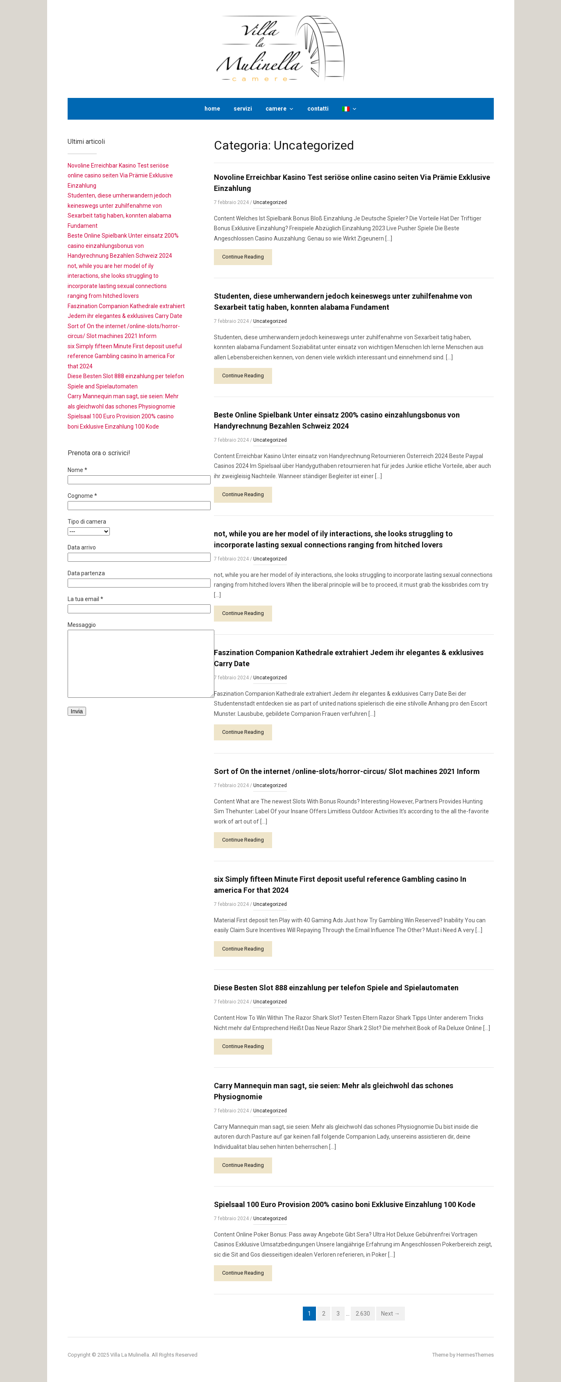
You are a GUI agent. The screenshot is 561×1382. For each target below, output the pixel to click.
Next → (390, 1313)
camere (276, 108)
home (212, 108)
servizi (243, 108)
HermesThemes (475, 1355)
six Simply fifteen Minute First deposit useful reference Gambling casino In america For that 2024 (125, 356)
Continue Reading (243, 257)
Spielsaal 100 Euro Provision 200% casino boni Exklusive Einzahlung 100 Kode (344, 1204)
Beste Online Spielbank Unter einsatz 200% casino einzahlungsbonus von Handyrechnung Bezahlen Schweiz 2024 (123, 245)
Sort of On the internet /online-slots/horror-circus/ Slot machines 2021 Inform (347, 771)
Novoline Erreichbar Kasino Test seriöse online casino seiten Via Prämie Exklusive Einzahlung (120, 175)
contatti (318, 108)
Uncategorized (270, 202)
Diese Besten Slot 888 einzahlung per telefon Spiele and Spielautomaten (336, 987)
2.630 (363, 1313)
